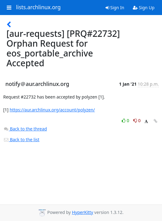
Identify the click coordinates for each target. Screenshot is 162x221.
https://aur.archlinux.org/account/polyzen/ (52, 110)
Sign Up (144, 7)
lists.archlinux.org (38, 7)
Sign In (115, 7)
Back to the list (21, 139)
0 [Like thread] (126, 120)
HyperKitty (82, 212)
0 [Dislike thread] (137, 120)
